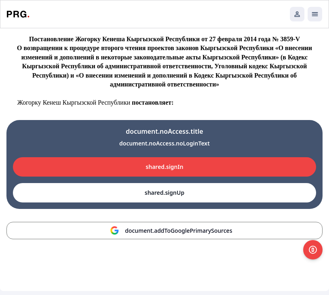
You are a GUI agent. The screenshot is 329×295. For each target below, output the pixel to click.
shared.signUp (164, 192)
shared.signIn (164, 167)
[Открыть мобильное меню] (315, 14)
